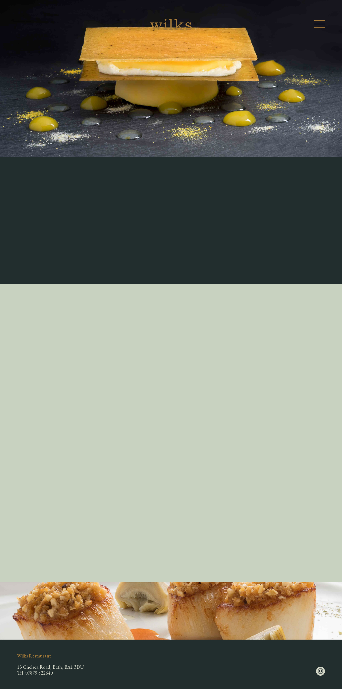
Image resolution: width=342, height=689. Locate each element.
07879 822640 (39, 673)
